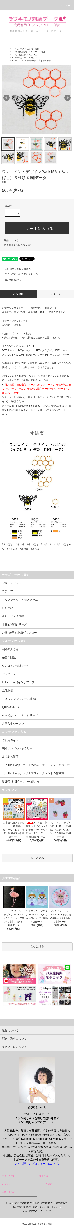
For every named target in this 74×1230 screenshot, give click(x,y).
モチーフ (20, 49)
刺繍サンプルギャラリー (17, 748)
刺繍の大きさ (22, 52)
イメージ (55, 294)
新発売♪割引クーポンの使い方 (20, 781)
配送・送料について (44, 1203)
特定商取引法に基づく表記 (18, 244)
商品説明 (18, 294)
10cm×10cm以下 (38, 52)
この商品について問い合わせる (19, 274)
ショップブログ (30, 1211)
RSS (42, 1211)
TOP (11, 49)
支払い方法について (23, 1203)
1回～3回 (33, 55)
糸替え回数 (21, 55)
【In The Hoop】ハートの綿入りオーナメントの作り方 (36, 765)
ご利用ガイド (10, 740)
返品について (11, 240)
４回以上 (33, 58)
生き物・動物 (33, 49)
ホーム (8, 1203)
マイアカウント (9, 1176)
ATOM (48, 1211)
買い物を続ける (10, 279)
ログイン (6, 1184)
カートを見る (45, 1184)
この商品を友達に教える (15, 268)
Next (67, 98)
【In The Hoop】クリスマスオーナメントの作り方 (33, 773)
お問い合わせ (8, 1192)
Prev (6, 98)
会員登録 (43, 1176)
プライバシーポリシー (49, 1207)
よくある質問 (10, 756)
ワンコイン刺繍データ (26, 60)
